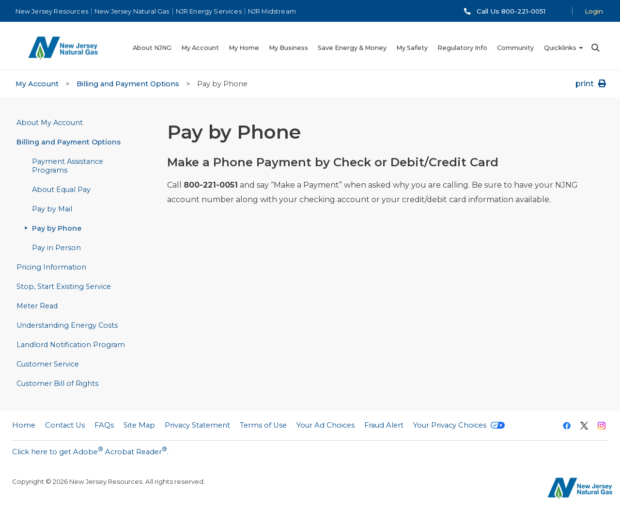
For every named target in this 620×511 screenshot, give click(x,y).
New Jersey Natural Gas (132, 11)
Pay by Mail (52, 209)
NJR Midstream (272, 11)
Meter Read (37, 306)
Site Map (139, 425)
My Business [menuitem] (288, 47)
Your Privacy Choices (459, 425)
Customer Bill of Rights (57, 383)
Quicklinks (560, 47)
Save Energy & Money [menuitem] (352, 47)
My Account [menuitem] (200, 47)
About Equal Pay (61, 189)
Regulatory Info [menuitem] (462, 47)
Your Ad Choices (325, 425)
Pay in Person (56, 247)
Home (23, 425)
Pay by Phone (57, 228)
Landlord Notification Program (70, 344)
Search (595, 47)
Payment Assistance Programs (67, 166)
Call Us (511, 11)
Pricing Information (51, 267)
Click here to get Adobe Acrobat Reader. (90, 451)
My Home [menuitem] (244, 47)
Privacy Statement (197, 425)
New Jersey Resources (52, 11)
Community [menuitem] (515, 47)
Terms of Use (263, 425)
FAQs (104, 425)
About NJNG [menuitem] (152, 47)
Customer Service (47, 364)
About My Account (49, 122)
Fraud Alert (383, 425)
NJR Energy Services (209, 11)
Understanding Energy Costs (67, 325)
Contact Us (65, 425)
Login (594, 11)
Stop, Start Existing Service (63, 286)
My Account (37, 84)
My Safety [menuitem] (412, 47)
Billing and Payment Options (128, 84)
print (591, 83)
